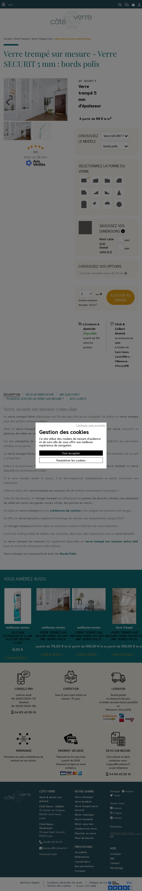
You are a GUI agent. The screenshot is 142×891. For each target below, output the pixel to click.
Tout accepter (71, 453)
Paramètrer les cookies (71, 460)
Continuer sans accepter (91, 425)
